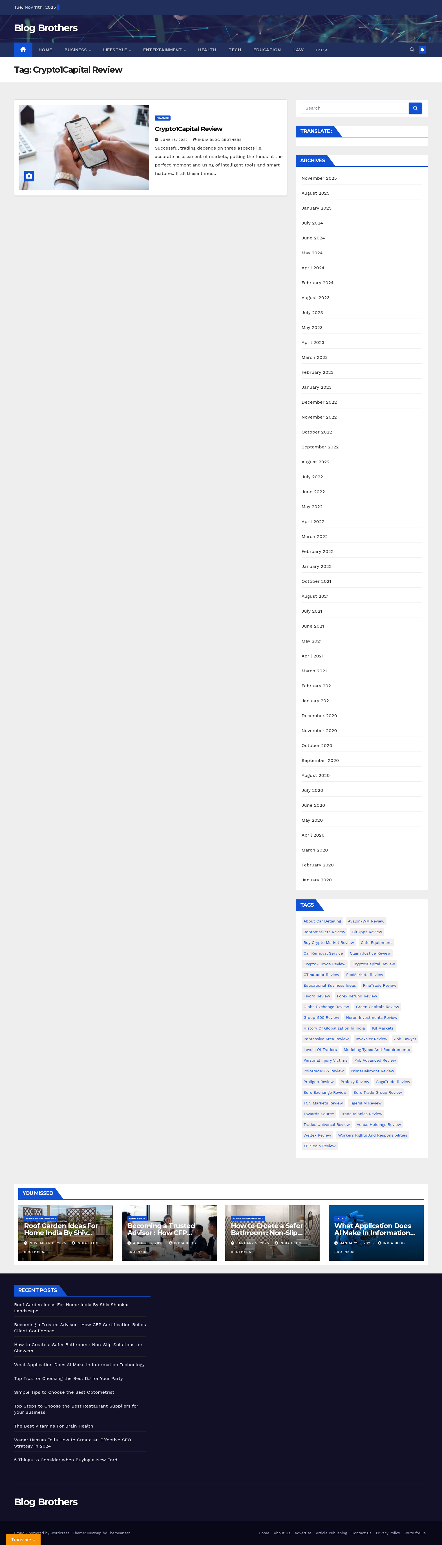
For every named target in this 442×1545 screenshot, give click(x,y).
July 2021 (312, 611)
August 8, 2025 (149, 1243)
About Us (282, 1533)
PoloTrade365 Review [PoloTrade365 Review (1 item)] (324, 1071)
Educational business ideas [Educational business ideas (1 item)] (330, 985)
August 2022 (316, 461)
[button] (412, 49)
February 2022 (318, 551)
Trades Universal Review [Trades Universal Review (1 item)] (327, 1124)
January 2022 (317, 566)
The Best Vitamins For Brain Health (53, 1426)
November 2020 (319, 730)
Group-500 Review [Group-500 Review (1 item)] (321, 1017)
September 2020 (320, 760)
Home (45, 49)
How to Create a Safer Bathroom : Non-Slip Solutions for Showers (267, 1233)
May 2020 (312, 820)
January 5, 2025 (254, 1243)
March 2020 (315, 850)
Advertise (303, 1533)
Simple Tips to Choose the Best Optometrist (64, 1392)
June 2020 (313, 805)
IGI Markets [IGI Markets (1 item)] (383, 1028)
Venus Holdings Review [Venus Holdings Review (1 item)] (379, 1124)
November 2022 (319, 417)
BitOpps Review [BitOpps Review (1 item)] (367, 932)
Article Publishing (331, 1533)
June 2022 (313, 491)
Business (77, 49)
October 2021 (316, 581)
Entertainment (163, 49)
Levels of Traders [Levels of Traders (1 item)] (320, 1049)
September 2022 (320, 447)
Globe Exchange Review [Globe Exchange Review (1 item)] (326, 1006)
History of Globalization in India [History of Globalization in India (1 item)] (334, 1028)
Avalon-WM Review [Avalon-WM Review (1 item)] (366, 921)
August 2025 (316, 193)
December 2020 (319, 715)
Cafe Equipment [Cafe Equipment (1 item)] (376, 942)
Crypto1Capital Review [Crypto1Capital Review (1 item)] (373, 964)
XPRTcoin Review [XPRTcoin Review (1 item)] (320, 1146)
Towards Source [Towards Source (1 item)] (319, 1113)
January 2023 (317, 387)
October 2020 (317, 745)
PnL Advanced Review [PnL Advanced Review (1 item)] (375, 1060)
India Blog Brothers (217, 140)
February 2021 (317, 685)
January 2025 (317, 208)
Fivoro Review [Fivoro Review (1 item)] (317, 996)
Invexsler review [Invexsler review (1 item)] (371, 1039)
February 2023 (318, 372)
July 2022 (312, 476)
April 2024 (313, 267)
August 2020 (316, 775)
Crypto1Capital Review (188, 129)
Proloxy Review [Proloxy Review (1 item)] (355, 1081)
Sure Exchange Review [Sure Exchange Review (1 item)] (325, 1092)
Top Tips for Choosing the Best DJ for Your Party (68, 1378)
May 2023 (312, 327)
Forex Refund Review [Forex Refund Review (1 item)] (357, 996)
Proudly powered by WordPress (42, 1533)
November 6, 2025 (49, 1243)
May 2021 (312, 641)
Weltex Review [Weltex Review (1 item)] (317, 1135)
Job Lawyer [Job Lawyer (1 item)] (405, 1039)
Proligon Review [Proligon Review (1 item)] (319, 1081)
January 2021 (316, 700)
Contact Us (362, 1533)
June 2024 (313, 238)
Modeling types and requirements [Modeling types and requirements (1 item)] (377, 1049)
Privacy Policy (388, 1533)
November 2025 (319, 178)
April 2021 (313, 656)
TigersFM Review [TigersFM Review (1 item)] (366, 1103)
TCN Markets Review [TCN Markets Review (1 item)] (323, 1103)
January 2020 (317, 879)
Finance (162, 117)
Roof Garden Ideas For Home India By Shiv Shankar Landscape (61, 1233)
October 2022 (317, 432)
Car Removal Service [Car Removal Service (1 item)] (323, 953)
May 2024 (312, 252)
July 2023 (312, 312)
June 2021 (313, 626)
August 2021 (315, 596)
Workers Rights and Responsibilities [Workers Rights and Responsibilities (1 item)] (372, 1135)
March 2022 (315, 536)
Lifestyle (115, 49)
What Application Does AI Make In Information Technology (372, 1233)
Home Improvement (41, 1218)
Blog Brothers (45, 28)
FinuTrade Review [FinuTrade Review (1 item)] (379, 985)
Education (267, 49)
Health (207, 49)
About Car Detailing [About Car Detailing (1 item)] (322, 921)
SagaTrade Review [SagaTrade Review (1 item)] (393, 1081)
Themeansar (119, 1533)
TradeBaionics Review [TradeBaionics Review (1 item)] (362, 1113)
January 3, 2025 (357, 1243)
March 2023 (315, 357)
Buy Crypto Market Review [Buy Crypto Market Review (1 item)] (329, 942)
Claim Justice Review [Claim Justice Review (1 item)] (370, 953)
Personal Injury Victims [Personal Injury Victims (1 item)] (326, 1060)
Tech (235, 49)
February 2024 (318, 282)
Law (298, 49)
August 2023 (316, 297)
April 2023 (313, 342)
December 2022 (319, 402)
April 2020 (313, 835)
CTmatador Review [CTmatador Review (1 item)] (321, 974)
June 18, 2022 (174, 140)
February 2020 (318, 865)
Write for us (415, 1533)
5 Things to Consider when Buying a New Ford (66, 1459)
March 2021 (314, 670)
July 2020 (312, 790)
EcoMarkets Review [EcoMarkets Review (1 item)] (364, 974)
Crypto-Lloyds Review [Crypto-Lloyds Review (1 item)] (325, 964)
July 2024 (312, 223)
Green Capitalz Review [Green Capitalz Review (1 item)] (377, 1006)
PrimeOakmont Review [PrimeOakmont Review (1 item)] (372, 1071)
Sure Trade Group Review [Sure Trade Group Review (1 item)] (377, 1092)
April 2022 (313, 521)
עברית (321, 49)
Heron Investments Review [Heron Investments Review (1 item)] (371, 1017)
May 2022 (312, 506)
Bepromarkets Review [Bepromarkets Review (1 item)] (324, 932)
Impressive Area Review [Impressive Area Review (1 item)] (326, 1039)
